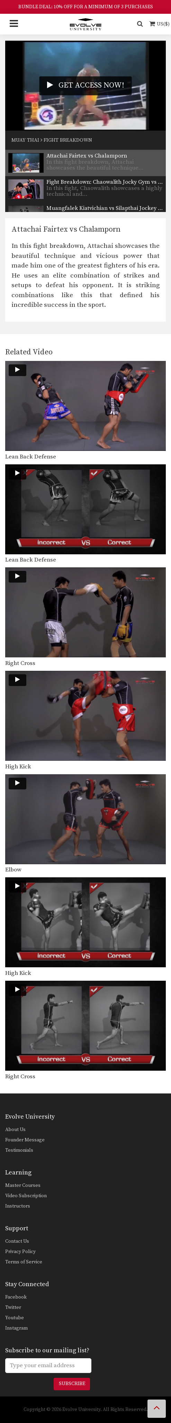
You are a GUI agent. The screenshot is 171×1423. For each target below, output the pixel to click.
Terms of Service (23, 1262)
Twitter (13, 1307)
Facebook (16, 1297)
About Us (15, 1130)
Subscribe (72, 1384)
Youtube (14, 1318)
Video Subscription (26, 1196)
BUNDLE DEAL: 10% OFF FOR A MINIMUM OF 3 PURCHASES (85, 7)
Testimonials (19, 1150)
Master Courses (22, 1185)
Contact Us (17, 1241)
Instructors (17, 1206)
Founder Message (25, 1140)
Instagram (16, 1328)
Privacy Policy (20, 1252)
